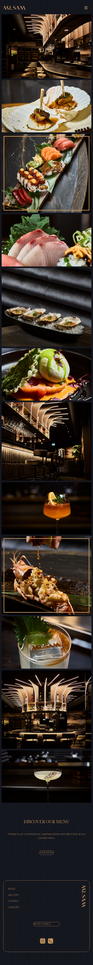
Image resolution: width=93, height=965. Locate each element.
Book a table (42, 924)
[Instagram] (42, 941)
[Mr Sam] (82, 896)
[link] (14, 8)
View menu (46, 852)
